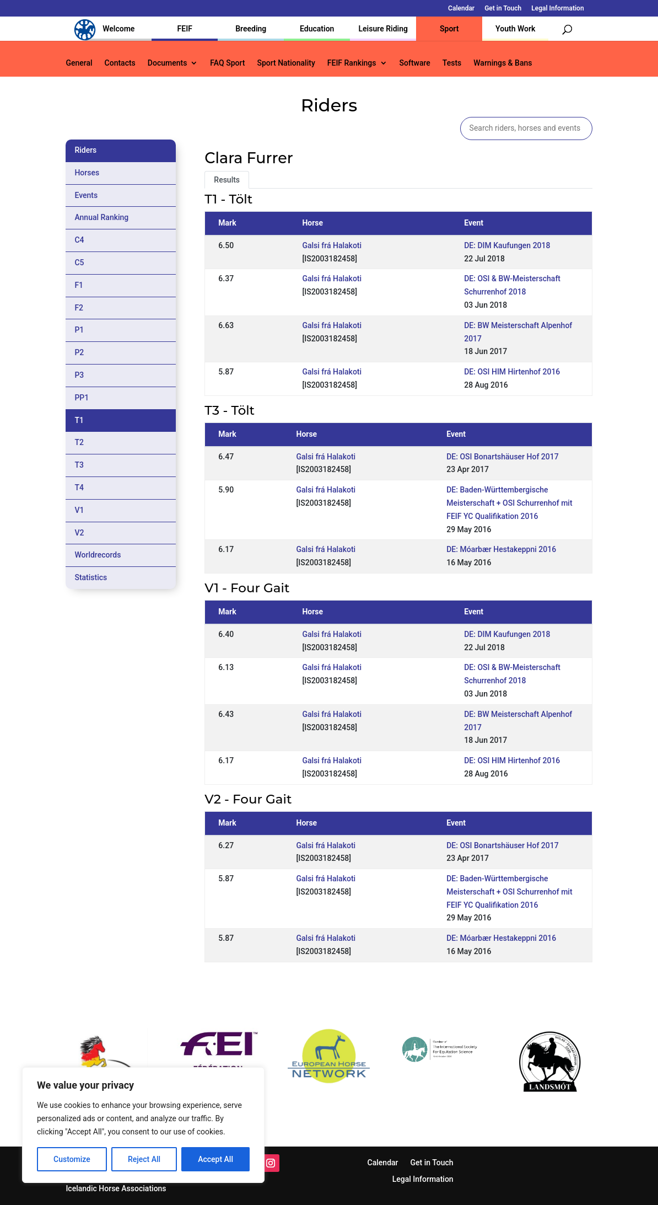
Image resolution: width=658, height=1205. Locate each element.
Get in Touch (502, 8)
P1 (79, 329)
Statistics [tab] (90, 577)
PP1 (81, 397)
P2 (79, 352)
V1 (79, 510)
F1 (78, 285)
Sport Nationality (286, 63)
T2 (79, 442)
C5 (79, 262)
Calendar (461, 8)
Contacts (120, 63)
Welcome (118, 28)
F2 (78, 307)
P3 (79, 375)
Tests (452, 63)
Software (415, 63)
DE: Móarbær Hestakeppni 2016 (501, 549)
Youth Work (515, 28)
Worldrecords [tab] (97, 554)
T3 (79, 464)
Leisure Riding (383, 28)
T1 (79, 420)
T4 (79, 487)
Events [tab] (86, 195)
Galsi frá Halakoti (332, 245)
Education (317, 28)
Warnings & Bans (502, 63)
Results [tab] (227, 179)
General (79, 63)
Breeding (250, 28)
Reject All (144, 1159)
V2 (79, 532)
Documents (167, 63)
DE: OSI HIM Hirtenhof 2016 (512, 371)
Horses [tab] (86, 172)
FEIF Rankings (351, 63)
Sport (449, 28)
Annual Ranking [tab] (101, 217)
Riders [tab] (85, 150)
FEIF (184, 28)
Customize (71, 1159)
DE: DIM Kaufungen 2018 (507, 245)
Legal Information (557, 8)
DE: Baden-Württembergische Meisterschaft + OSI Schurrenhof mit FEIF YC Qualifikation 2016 (509, 503)
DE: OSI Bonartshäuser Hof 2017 (502, 456)
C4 (79, 239)
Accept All (215, 1159)
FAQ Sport (227, 63)
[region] (143, 1125)
